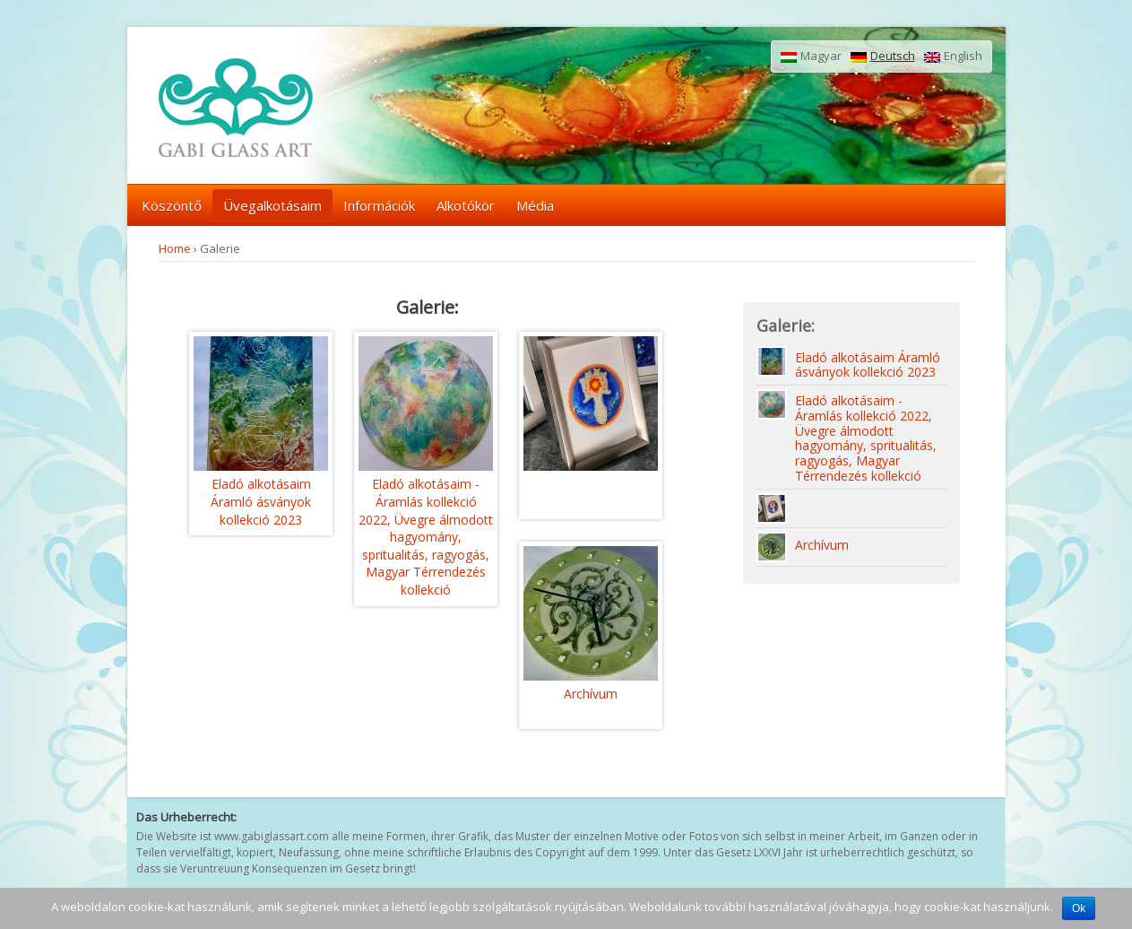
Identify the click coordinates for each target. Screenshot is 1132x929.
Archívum (591, 693)
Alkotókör (465, 205)
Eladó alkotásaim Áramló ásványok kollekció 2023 (261, 501)
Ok (1078, 908)
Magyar (811, 56)
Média (535, 205)
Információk (379, 205)
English (953, 56)
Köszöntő (172, 205)
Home (175, 248)
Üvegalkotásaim (272, 205)
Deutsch (883, 56)
